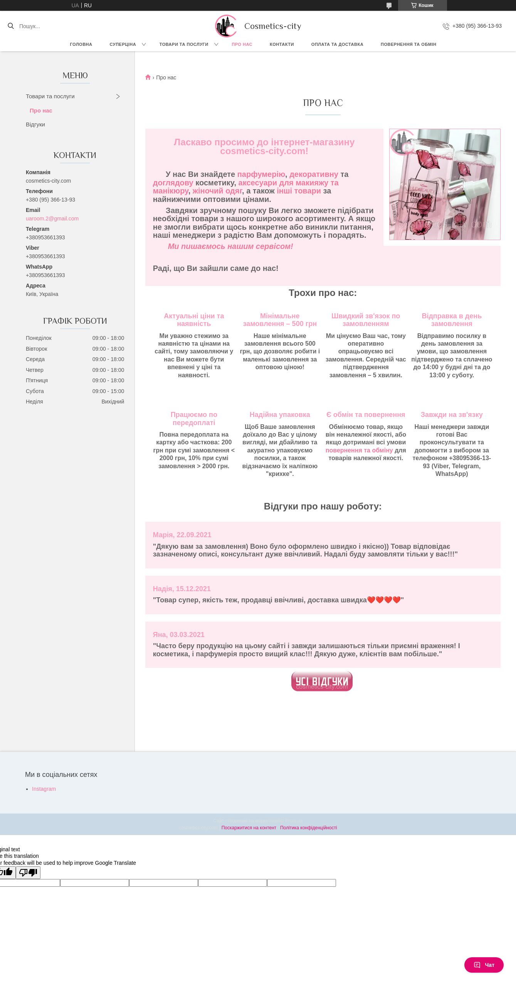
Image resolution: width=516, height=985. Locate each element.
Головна (81, 44)
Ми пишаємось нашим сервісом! (230, 246)
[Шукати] (10, 26)
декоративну (313, 174)
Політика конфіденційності (308, 827)
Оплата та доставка (337, 44)
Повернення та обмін (408, 44)
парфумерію (261, 174)
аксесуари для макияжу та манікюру (246, 186)
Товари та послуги (184, 44)
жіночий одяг (217, 191)
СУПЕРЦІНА (123, 44)
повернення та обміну (359, 450)
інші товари (299, 191)
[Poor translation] (28, 872)
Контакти (282, 44)
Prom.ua (294, 821)
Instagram (44, 789)
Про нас (242, 44)
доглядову (173, 182)
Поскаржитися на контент (249, 827)
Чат (484, 964)
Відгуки (35, 124)
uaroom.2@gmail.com (52, 218)
